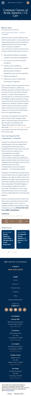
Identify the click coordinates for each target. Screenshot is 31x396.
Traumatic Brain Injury (8, 216)
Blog (15, 296)
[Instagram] (6, 310)
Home (15, 280)
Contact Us (15, 303)
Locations (15, 292)
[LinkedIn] (11, 310)
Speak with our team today (18, 127)
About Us (15, 284)
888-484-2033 (15, 269)
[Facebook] (20, 310)
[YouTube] (15, 310)
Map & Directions (15, 326)
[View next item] (13, 252)
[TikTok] (25, 310)
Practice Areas (15, 288)
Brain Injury (19, 216)
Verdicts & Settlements (15, 299)
